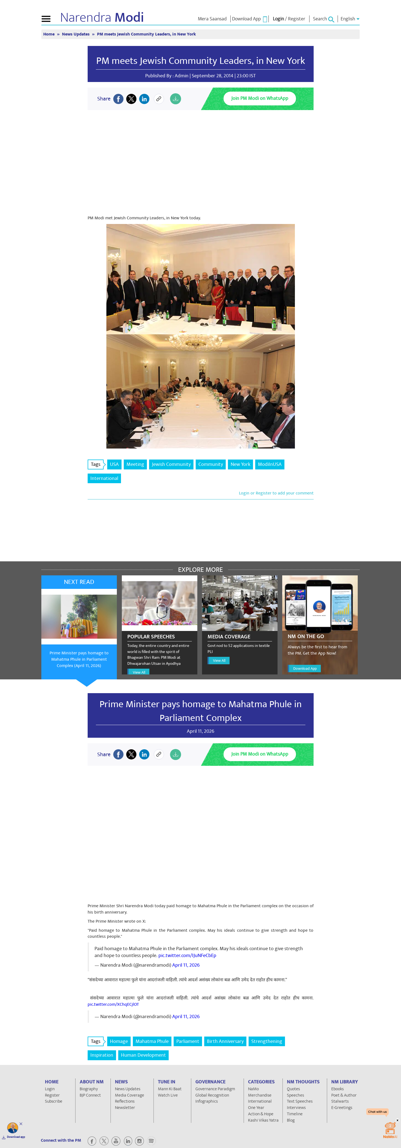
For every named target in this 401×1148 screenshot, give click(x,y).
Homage (119, 1041)
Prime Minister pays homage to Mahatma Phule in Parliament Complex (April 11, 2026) (79, 659)
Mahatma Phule (152, 1041)
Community (210, 464)
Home (49, 34)
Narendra (102, 17)
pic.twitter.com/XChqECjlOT (113, 1004)
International (104, 478)
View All (139, 672)
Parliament (187, 1041)
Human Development (143, 1055)
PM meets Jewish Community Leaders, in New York (146, 34)
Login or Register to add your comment (276, 493)
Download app (16, 1137)
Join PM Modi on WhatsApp (259, 98)
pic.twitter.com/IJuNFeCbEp (187, 956)
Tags (97, 464)
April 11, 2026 (186, 965)
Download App (305, 668)
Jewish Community (171, 464)
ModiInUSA (270, 464)
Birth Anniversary (225, 1041)
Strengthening (266, 1041)
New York (240, 464)
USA (114, 464)
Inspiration (101, 1055)
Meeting (135, 464)
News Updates (76, 34)
